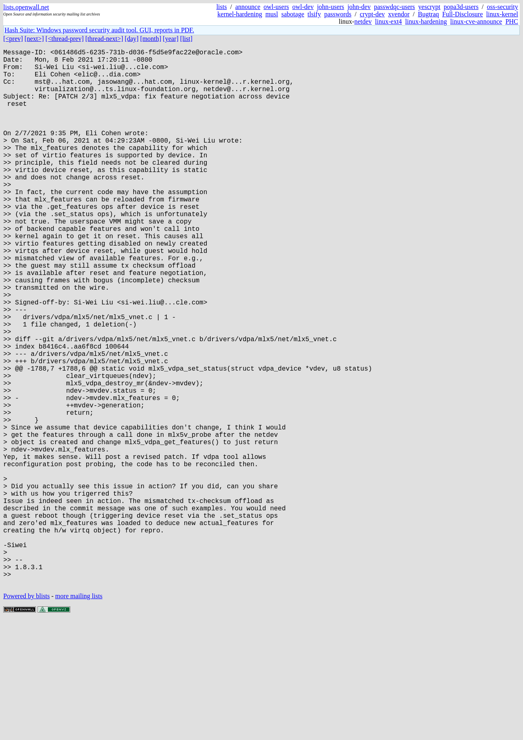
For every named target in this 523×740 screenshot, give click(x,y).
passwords (337, 14)
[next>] (34, 38)
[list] (186, 38)
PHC (511, 21)
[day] (132, 38)
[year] (171, 38)
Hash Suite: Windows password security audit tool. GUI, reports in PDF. (99, 30)
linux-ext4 (388, 21)
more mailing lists (79, 715)
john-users (330, 6)
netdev (363, 21)
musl (271, 14)
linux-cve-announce (476, 21)
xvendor (398, 14)
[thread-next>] (104, 38)
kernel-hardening (239, 14)
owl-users (276, 6)
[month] (150, 38)
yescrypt (429, 6)
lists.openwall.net (26, 7)
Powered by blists (26, 715)
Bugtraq (428, 14)
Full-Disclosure (462, 14)
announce (247, 6)
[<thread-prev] (64, 38)
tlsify (314, 14)
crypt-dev (372, 14)
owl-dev (302, 6)
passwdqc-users (394, 6)
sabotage (293, 14)
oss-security (502, 6)
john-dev (359, 6)
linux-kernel (502, 14)
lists (221, 6)
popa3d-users (461, 6)
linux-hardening (426, 21)
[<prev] (13, 38)
